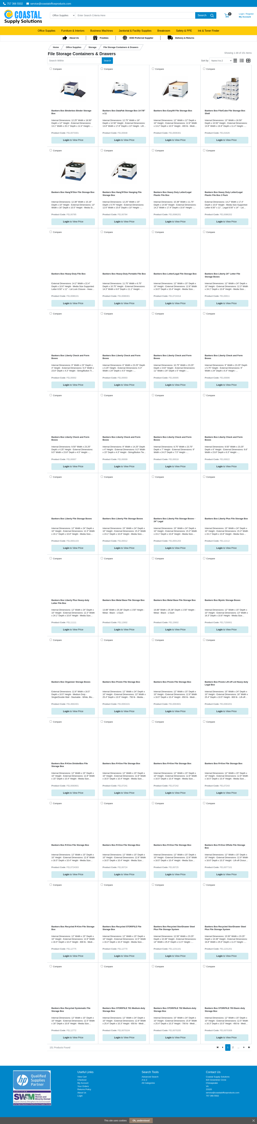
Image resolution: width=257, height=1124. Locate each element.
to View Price (73, 140)
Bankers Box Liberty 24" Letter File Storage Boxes (222, 275)
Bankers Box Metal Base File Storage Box (124, 600)
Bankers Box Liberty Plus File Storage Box (226, 518)
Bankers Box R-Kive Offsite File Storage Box (225, 846)
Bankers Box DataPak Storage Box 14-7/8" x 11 (124, 112)
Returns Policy (84, 1089)
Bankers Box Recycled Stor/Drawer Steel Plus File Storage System (174, 928)
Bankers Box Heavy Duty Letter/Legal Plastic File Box (172, 193)
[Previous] (222, 1047)
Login (80, 1096)
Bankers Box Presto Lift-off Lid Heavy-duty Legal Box (226, 683)
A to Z (144, 1080)
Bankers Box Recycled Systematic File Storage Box (70, 1009)
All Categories (148, 1083)
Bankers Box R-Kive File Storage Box (121, 763)
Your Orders (83, 1086)
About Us (81, 1092)
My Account (246, 15)
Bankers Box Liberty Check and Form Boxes (70, 356)
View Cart (82, 1077)
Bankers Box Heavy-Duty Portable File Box (124, 274)
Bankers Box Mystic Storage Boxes (222, 600)
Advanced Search (150, 1077)
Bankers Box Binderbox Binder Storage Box (71, 112)
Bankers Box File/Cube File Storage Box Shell (225, 112)
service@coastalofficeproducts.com (48, 3)
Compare (57, 69)
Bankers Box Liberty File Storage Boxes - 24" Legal (174, 520)
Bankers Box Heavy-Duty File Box (68, 274)
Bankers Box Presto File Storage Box (121, 682)
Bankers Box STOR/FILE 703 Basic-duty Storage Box (225, 1009)
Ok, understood (141, 1120)
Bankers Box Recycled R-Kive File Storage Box (72, 928)
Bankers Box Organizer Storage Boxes (70, 682)
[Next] (243, 1047)
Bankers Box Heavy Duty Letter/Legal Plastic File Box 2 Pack (223, 193)
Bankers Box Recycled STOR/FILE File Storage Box (122, 928)
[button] (226, 15)
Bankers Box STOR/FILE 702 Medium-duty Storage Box (175, 1009)
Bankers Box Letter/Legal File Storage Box (175, 274)
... (238, 1047)
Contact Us (213, 1072)
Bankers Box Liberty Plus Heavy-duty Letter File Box (70, 601)
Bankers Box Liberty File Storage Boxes (71, 518)
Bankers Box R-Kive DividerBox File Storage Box (69, 764)
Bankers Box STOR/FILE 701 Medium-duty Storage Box (124, 1009)
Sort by (204, 60)
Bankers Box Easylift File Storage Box (173, 110)
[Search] (135, 15)
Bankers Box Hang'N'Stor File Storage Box (72, 192)
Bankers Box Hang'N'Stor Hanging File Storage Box (122, 193)
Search (107, 60)
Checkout (81, 1080)
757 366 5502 (13, 3)
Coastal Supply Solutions (217, 1077)
